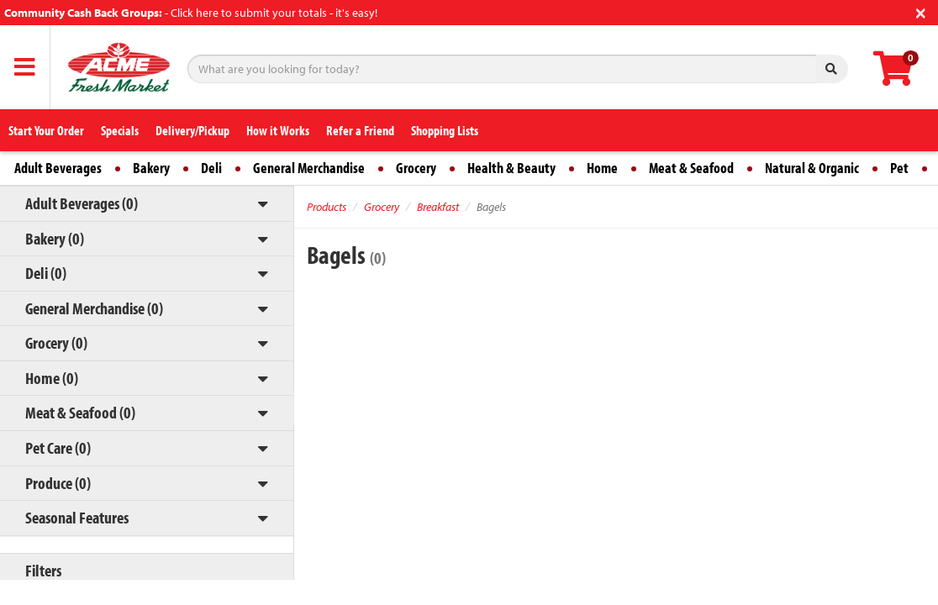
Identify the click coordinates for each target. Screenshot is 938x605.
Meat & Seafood (691, 167)
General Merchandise (309, 167)
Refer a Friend (360, 130)
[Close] (920, 11)
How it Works (277, 130)
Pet (899, 167)
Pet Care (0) (58, 447)
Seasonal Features (77, 517)
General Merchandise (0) (94, 307)
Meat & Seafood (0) (80, 412)
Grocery (416, 167)
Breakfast (438, 206)
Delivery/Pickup (192, 130)
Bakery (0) (54, 238)
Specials (120, 130)
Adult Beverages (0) (81, 202)
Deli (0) (45, 272)
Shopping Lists (444, 130)
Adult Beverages (58, 167)
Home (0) (51, 377)
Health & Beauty (511, 167)
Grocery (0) (56, 342)
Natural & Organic (812, 167)
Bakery (151, 167)
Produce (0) (58, 482)
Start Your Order (46, 130)
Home (602, 167)
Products (326, 206)
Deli (211, 167)
